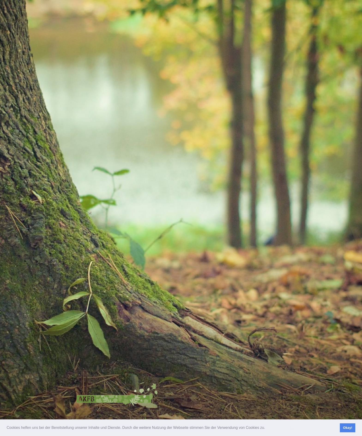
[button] (267, 428)
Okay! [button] (347, 428)
